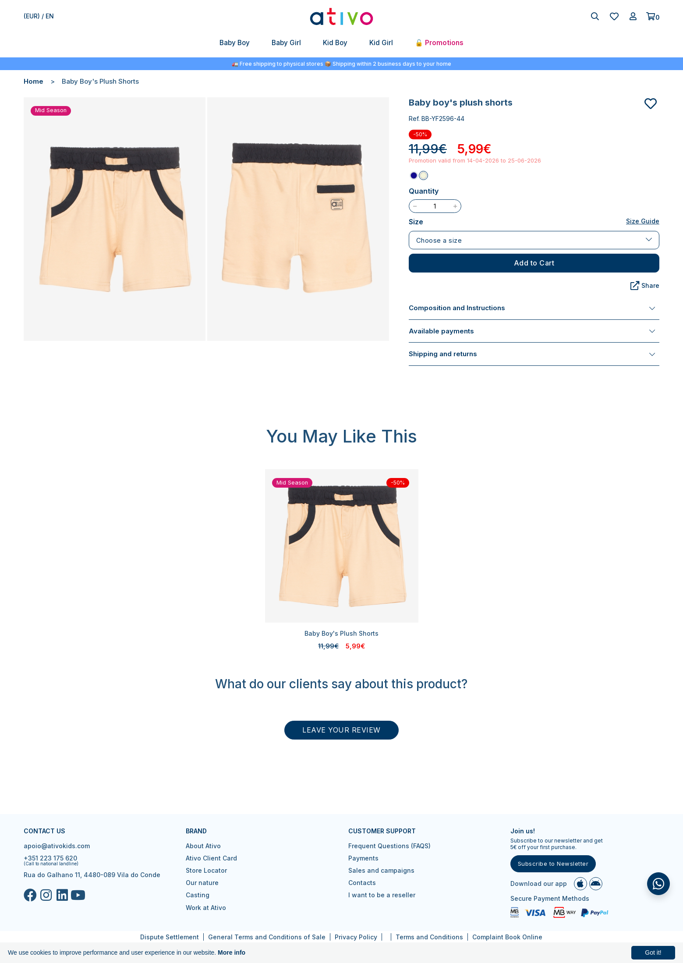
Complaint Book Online (507, 937)
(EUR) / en (39, 16)
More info (231, 952)
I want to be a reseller (381, 895)
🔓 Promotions (439, 43)
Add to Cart (534, 262)
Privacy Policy (356, 937)
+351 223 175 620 (50, 858)
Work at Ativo (206, 907)
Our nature (202, 882)
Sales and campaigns (381, 870)
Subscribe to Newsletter (553, 863)
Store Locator (206, 870)
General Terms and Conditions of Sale (267, 937)
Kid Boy (335, 43)
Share (644, 285)
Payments (363, 858)
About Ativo (203, 846)
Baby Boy (234, 43)
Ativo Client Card (211, 858)
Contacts (362, 882)
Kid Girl (381, 43)
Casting (197, 895)
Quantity (424, 191)
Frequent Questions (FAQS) (389, 846)
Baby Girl (286, 43)
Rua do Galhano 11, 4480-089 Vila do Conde (92, 874)
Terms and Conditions (429, 937)
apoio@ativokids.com (57, 846)
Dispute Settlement (169, 937)
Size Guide (642, 221)
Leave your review (341, 730)
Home (33, 81)
